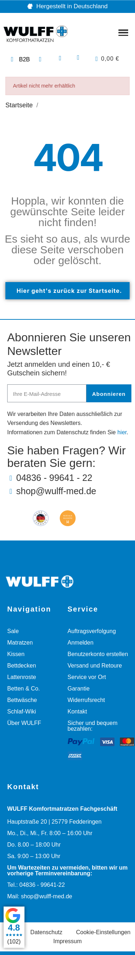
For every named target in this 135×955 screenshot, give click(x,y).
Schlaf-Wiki (21, 711)
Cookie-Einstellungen (103, 932)
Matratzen (20, 643)
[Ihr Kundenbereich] (78, 57)
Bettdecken (21, 666)
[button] (60, 58)
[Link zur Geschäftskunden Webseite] (19, 59)
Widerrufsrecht (86, 700)
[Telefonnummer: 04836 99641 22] (41, 59)
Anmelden (81, 643)
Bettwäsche (22, 700)
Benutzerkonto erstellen (98, 654)
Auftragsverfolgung (92, 631)
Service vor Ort (87, 677)
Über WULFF (24, 723)
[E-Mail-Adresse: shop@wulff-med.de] (69, 491)
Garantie (79, 688)
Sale (13, 631)
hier (122, 432)
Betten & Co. (23, 688)
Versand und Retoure (95, 666)
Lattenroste (21, 677)
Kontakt (77, 711)
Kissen (15, 654)
